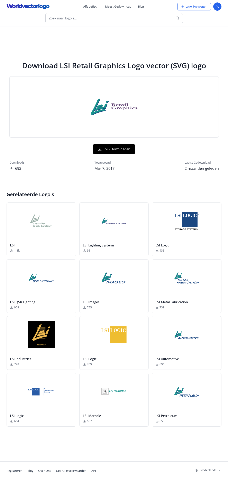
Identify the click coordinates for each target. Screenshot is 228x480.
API (93, 471)
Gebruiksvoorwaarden (71, 471)
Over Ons (44, 471)
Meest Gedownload (118, 6)
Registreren (14, 471)
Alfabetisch (91, 6)
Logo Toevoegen (194, 6)
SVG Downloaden (114, 149)
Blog (141, 6)
